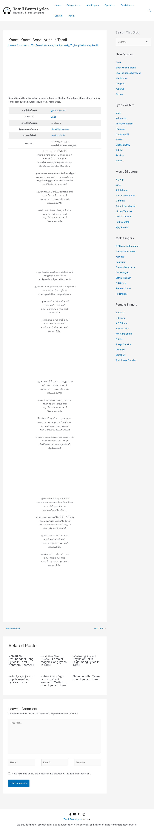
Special (103, 5)
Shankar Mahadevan (126, 260)
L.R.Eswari (121, 309)
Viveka (119, 136)
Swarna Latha (122, 319)
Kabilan (119, 146)
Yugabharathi (122, 131)
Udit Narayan (122, 265)
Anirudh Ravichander (126, 201)
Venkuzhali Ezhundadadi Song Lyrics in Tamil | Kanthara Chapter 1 (21, 659)
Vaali (118, 111)
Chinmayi (120, 339)
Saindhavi (120, 344)
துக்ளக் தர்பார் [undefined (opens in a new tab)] (58, 110)
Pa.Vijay (120, 151)
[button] (149, 10)
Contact (136, 5)
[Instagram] (83, 811)
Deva (118, 180)
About (57, 15)
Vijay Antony (122, 221)
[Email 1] (74, 811)
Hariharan (120, 255)
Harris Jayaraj (122, 216)
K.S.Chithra (121, 314)
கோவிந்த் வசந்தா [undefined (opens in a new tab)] (60, 128)
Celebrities (119, 5)
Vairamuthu (121, 116)
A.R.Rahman (122, 185)
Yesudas (120, 250)
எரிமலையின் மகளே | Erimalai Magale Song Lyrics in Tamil (54, 659)
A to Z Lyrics (89, 5)
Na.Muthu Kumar (124, 121)
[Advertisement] (54, 74)
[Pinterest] (79, 811)
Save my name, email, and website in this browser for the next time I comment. (51, 771)
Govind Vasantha (43, 45)
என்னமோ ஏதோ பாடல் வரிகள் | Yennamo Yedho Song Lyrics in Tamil (54, 680)
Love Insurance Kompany (128, 72)
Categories (69, 5)
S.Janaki (120, 304)
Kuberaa (120, 87)
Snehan (119, 157)
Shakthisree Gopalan (126, 349)
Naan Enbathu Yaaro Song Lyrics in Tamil (86, 677)
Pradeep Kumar (123, 280)
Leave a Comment (17, 45)
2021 (31, 45)
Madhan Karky (60, 45)
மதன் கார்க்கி (57, 134)
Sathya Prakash (123, 270)
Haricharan (121, 285)
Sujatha (119, 329)
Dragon (119, 92)
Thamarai (120, 126)
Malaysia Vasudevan (126, 245)
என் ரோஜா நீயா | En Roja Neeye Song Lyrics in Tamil (22, 678)
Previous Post (11, 627)
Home (57, 5)
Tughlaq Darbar (75, 45)
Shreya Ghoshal (123, 334)
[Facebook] (70, 811)
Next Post (100, 627)
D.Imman (120, 195)
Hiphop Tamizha (124, 206)
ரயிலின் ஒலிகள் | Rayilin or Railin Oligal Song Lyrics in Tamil (86, 659)
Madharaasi (122, 77)
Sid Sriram (121, 275)
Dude (118, 62)
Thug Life (120, 82)
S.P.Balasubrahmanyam (127, 239)
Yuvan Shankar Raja (126, 190)
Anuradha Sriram (124, 324)
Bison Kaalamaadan (126, 67)
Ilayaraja (120, 175)
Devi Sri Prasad (123, 211)
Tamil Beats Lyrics (31, 9)
